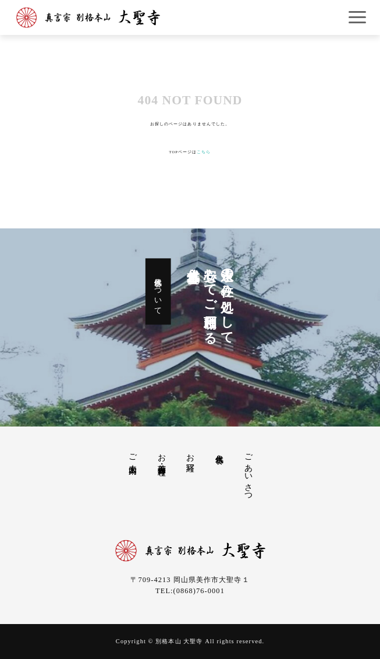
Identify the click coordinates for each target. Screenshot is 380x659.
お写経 (190, 453)
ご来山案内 (132, 454)
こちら (204, 152)
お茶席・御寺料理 (161, 455)
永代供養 (219, 449)
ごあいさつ (248, 473)
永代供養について (158, 291)
